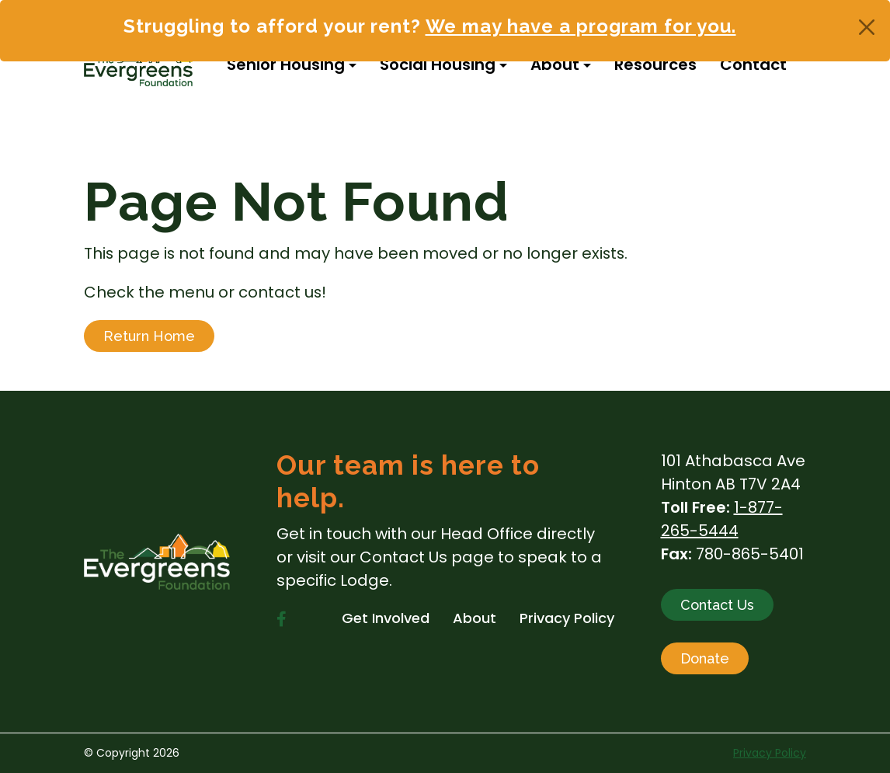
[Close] (866, 27)
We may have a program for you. (581, 26)
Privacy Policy (769, 753)
